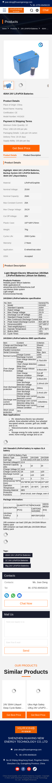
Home (4, 29)
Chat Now (26, 603)
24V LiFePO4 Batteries (29, 29)
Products (13, 29)
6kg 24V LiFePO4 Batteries (17, 566)
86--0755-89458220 (40, 5)
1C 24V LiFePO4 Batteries (16, 560)
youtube (17, 769)
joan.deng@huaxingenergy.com (17, 2)
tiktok (35, 769)
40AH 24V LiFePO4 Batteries (18, 555)
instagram (29, 769)
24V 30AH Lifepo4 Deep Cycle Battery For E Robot (12, 706)
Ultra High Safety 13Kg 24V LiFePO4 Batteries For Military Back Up (38, 706)
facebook (23, 769)
